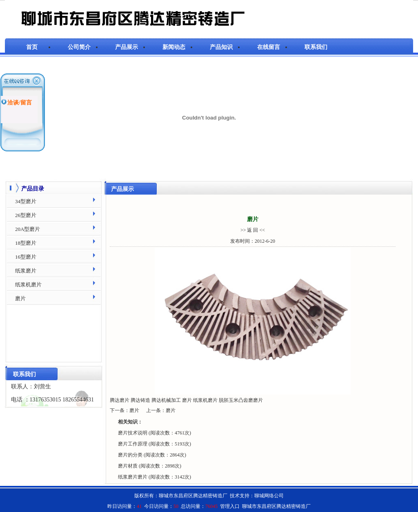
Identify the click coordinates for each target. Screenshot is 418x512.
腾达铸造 (140, 400)
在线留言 (268, 47)
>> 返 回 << (252, 230)
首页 (32, 47)
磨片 (187, 400)
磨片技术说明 (133, 433)
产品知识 (221, 47)
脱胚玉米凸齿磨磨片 (241, 400)
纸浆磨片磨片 (133, 477)
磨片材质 (128, 466)
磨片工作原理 (133, 444)
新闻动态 (173, 47)
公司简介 (79, 47)
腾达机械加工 (166, 400)
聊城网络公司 (269, 496)
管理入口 (230, 506)
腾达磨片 (119, 400)
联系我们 (316, 47)
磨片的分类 (131, 455)
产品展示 (126, 47)
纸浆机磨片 (205, 400)
